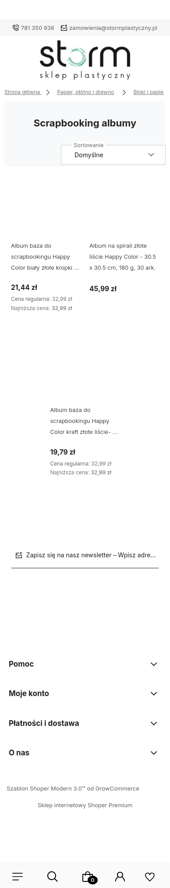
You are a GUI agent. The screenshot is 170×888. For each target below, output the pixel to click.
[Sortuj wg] (113, 155)
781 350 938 (37, 27)
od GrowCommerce (113, 788)
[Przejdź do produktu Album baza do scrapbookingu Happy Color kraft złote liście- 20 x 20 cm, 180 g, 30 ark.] (85, 374)
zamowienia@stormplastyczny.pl (113, 27)
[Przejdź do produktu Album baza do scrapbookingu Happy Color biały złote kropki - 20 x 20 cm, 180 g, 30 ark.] (46, 209)
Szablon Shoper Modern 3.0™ (46, 788)
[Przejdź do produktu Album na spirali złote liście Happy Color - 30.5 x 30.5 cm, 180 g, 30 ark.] (124, 209)
